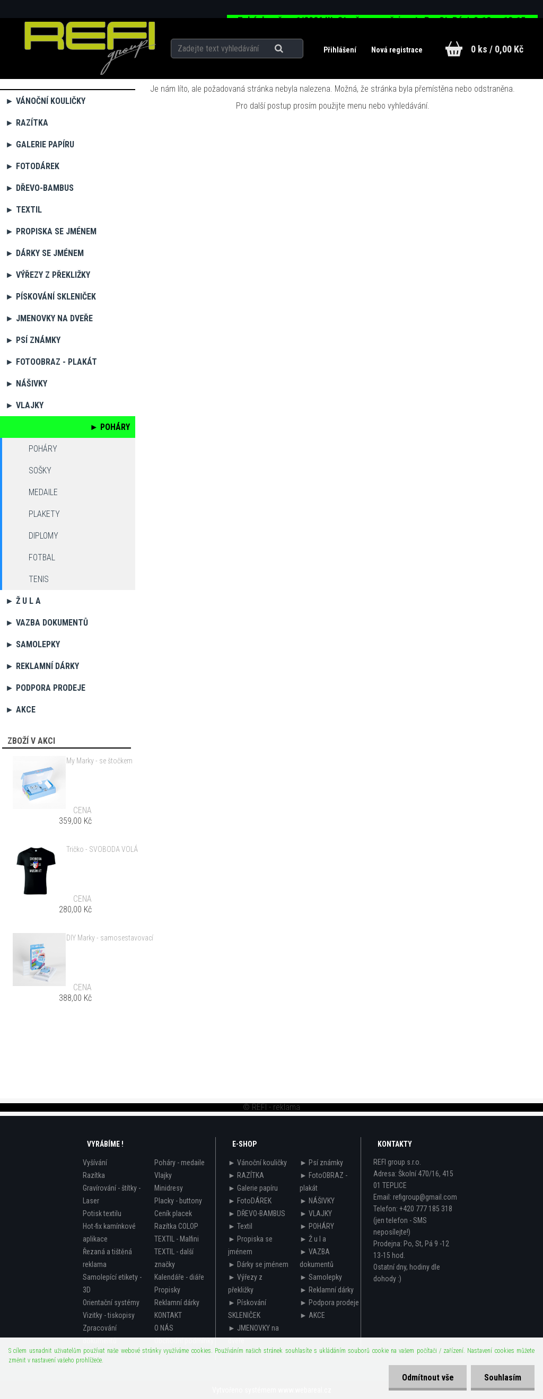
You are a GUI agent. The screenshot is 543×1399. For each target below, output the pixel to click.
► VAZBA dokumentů (46, 623)
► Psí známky (32, 340)
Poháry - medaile (179, 1162)
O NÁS (163, 1328)
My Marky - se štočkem (99, 760)
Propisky (167, 1290)
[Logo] (90, 48)
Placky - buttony (178, 1200)
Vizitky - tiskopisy (109, 1315)
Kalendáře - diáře (179, 1277)
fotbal (42, 557)
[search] (292, 49)
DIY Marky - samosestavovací (109, 938)
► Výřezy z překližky (47, 275)
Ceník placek (173, 1213)
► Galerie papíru (39, 144)
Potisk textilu (102, 1213)
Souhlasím (502, 1377)
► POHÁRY (110, 427)
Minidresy (168, 1188)
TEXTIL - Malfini (176, 1239)
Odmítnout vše (427, 1377)
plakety (44, 514)
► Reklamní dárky (42, 666)
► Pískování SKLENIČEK (50, 297)
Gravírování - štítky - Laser (112, 1194)
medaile (43, 492)
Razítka (94, 1175)
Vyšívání (95, 1162)
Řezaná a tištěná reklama (107, 1258)
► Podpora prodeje (45, 688)
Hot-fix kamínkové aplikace (109, 1232)
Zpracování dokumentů (100, 1334)
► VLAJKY (24, 405)
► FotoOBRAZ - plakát (51, 362)
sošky (40, 470)
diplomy (43, 536)
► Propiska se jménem (51, 231)
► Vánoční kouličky (45, 101)
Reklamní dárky (176, 1302)
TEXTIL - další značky (174, 1258)
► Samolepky (32, 644)
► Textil (23, 210)
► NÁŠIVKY (26, 384)
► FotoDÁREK (32, 166)
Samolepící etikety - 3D (112, 1283)
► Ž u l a (23, 601)
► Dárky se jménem (44, 253)
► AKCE (20, 710)
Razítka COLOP (176, 1226)
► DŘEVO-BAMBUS (39, 188)
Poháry (43, 449)
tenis (39, 579)
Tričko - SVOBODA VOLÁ (102, 849)
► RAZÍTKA (26, 123)
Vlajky (163, 1175)
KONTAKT (168, 1315)
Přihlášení (340, 50)
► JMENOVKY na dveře (49, 318)
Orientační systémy (111, 1302)
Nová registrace (397, 50)
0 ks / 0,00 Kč (497, 49)
